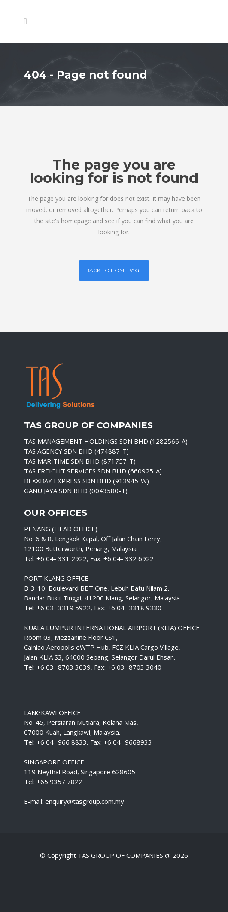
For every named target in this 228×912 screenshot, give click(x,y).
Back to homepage (114, 270)
